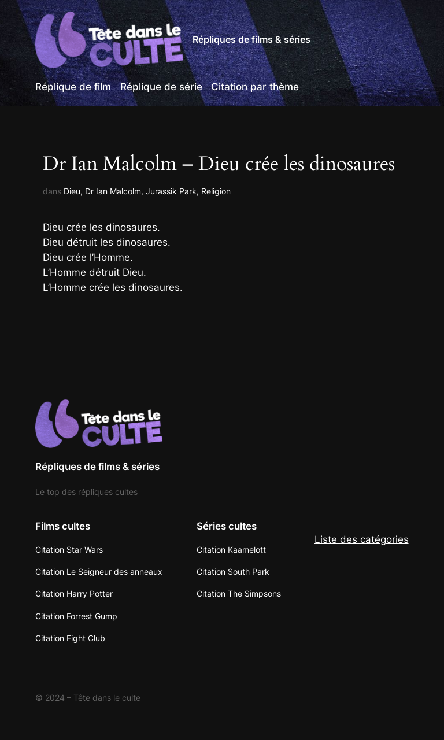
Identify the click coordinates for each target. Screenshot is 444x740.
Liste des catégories (361, 539)
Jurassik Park (171, 191)
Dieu (72, 191)
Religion (216, 191)
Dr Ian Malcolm (113, 191)
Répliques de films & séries (251, 39)
